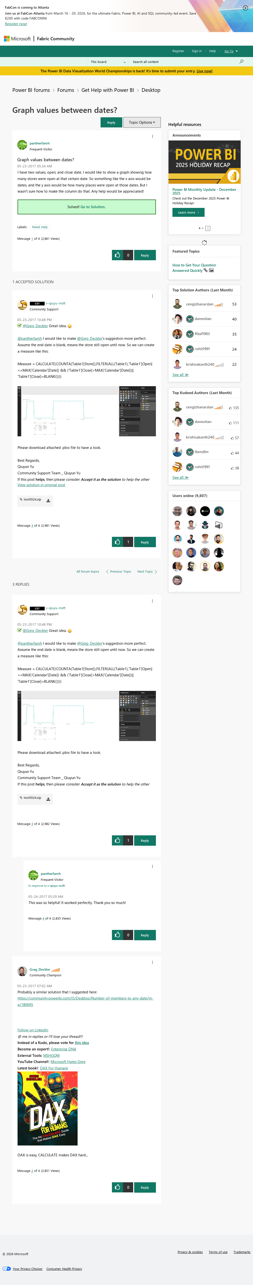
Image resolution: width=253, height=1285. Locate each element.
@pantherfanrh (30, 338)
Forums (85, 39)
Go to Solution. (93, 206)
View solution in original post (41, 484)
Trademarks (242, 1252)
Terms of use (218, 1252)
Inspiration (107, 39)
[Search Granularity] (108, 61)
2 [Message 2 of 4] (32, 1170)
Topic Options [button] (140, 122)
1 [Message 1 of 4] (32, 238)
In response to (46, 885)
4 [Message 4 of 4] (43, 918)
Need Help (40, 226)
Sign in (197, 51)
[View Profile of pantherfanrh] (40, 143)
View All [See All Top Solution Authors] (180, 375)
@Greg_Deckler (35, 325)
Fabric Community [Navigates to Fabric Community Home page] (55, 38)
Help (212, 51)
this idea (82, 1042)
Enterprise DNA (63, 1048)
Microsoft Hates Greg (68, 1061)
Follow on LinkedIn (33, 1029)
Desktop (151, 89)
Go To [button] (229, 51)
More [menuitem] (188, 39)
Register (178, 51)
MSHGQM (51, 1055)
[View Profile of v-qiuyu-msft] (55, 303)
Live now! (205, 70)
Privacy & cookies (190, 1252)
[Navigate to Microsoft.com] (17, 38)
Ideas (127, 39)
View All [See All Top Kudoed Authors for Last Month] (180, 477)
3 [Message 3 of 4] (32, 525)
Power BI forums (31, 89)
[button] (111, 122)
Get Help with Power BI (108, 89)
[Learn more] (188, 212)
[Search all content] (188, 61)
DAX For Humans (54, 1067)
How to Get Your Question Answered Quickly (194, 267)
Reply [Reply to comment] (145, 542)
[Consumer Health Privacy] (64, 1268)
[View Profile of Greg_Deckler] (40, 969)
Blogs (172, 39)
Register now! (16, 23)
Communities (149, 39)
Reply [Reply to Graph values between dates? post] (145, 255)
